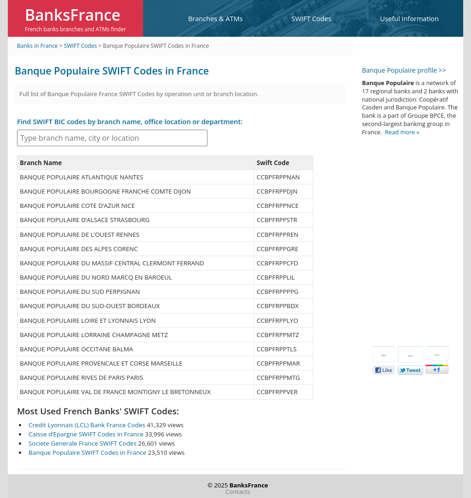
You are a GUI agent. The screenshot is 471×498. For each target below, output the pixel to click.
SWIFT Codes (312, 18)
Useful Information (409, 18)
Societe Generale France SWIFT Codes (83, 443)
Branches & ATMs (215, 18)
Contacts (237, 491)
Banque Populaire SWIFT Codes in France (87, 452)
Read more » (402, 132)
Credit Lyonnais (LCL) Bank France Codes (87, 425)
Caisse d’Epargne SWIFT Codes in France (86, 434)
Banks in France (37, 46)
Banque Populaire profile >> (404, 70)
